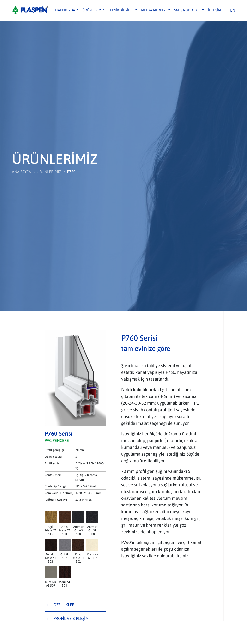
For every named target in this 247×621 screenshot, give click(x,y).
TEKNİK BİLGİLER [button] (121, 10)
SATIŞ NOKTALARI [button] (187, 10)
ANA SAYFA (21, 172)
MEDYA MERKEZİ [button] (154, 10)
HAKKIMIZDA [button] (65, 10)
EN (232, 10)
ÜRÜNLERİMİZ (93, 10)
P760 (71, 172)
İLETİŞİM (214, 10)
